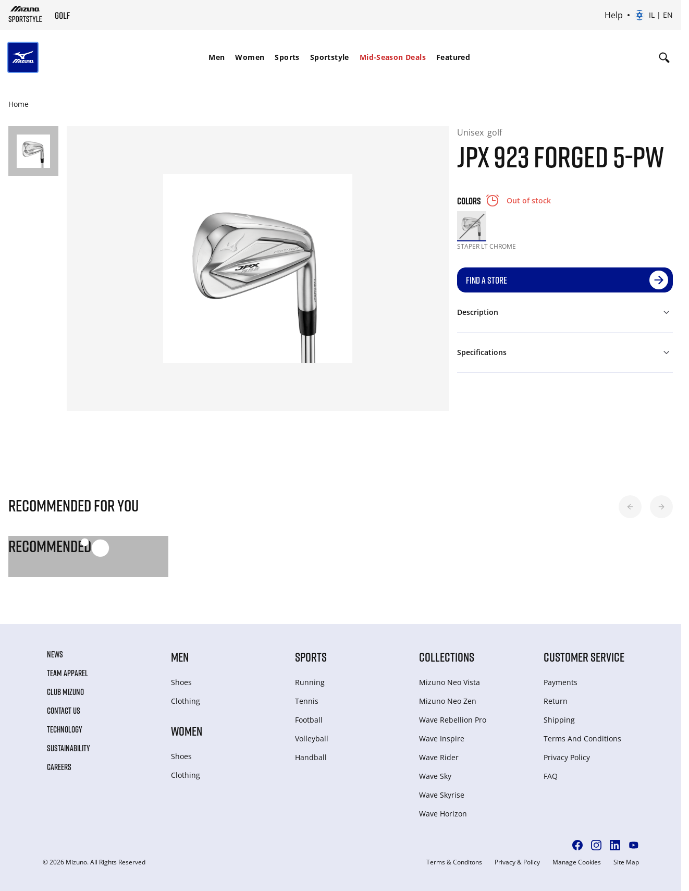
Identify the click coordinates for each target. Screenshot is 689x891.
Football (309, 720)
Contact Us (63, 710)
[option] (471, 225)
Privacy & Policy (517, 862)
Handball (311, 757)
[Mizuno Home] (25, 14)
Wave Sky (435, 776)
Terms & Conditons (454, 862)
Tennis (306, 701)
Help (614, 15)
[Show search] (664, 57)
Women (249, 57)
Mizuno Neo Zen (447, 701)
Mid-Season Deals (393, 57)
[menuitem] (216, 57)
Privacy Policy (567, 757)
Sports (287, 57)
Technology (64, 729)
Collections (446, 656)
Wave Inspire (441, 738)
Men (216, 57)
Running (310, 682)
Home (18, 104)
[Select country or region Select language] (653, 15)
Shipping (559, 720)
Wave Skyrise (441, 795)
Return (556, 701)
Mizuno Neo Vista (449, 682)
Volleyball (311, 738)
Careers (59, 767)
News (55, 654)
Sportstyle (329, 57)
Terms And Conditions (582, 738)
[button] (630, 506)
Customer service (584, 656)
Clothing (185, 701)
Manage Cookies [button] (576, 862)
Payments (560, 682)
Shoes (181, 682)
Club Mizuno (65, 692)
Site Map (626, 862)
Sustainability (68, 748)
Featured (453, 57)
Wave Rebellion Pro (452, 720)
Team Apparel (67, 673)
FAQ (551, 776)
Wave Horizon (443, 814)
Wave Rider (439, 757)
